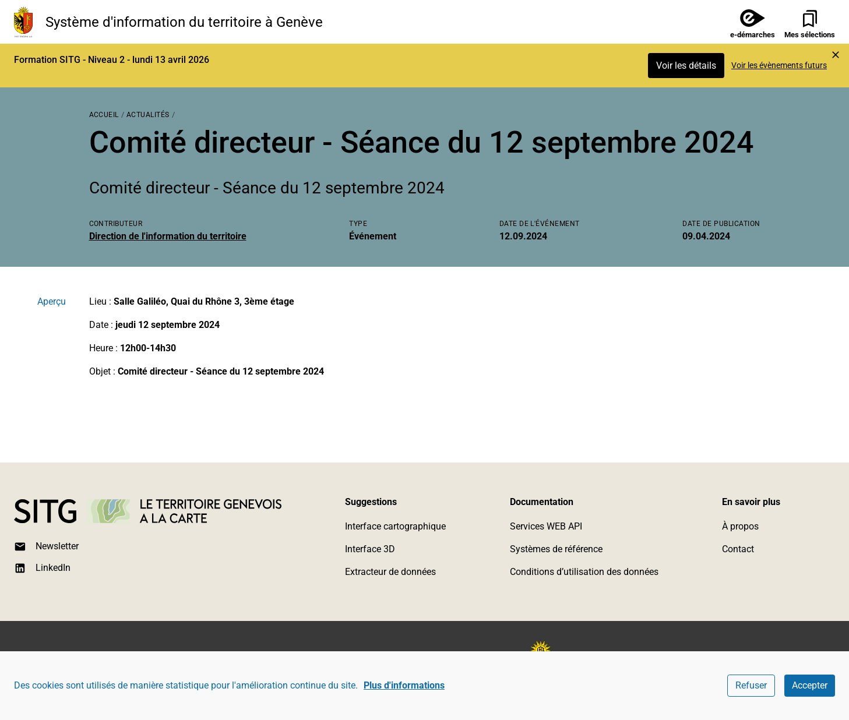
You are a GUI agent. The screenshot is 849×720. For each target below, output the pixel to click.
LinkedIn (42, 568)
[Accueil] (104, 113)
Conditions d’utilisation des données (584, 571)
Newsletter (46, 547)
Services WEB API (546, 526)
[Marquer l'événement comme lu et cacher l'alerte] (835, 54)
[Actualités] (148, 113)
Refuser (751, 685)
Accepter (809, 685)
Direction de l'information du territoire (167, 236)
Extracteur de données (390, 571)
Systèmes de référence (556, 549)
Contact (738, 549)
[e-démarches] (748, 22)
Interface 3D (370, 549)
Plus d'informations (404, 685)
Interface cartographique (395, 526)
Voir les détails (686, 65)
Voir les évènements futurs (779, 65)
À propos (740, 526)
